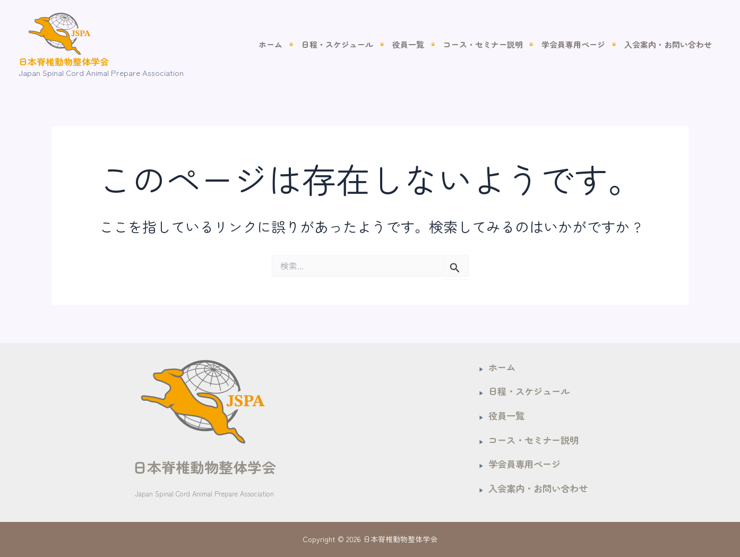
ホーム (288, 44)
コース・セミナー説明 (490, 44)
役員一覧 (419, 44)
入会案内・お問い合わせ (669, 44)
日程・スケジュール (352, 44)
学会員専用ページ (578, 44)
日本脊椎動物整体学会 (64, 61)
